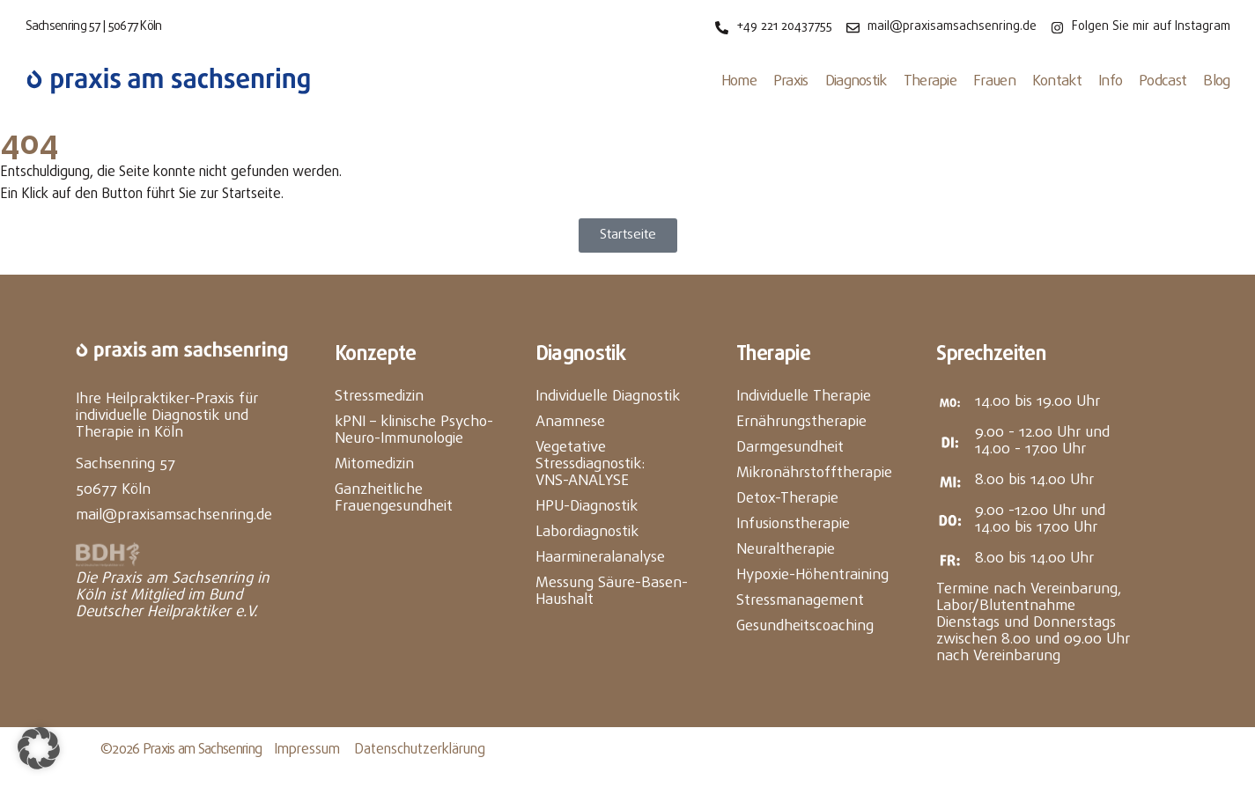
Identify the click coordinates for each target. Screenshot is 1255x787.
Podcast (1162, 81)
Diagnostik (856, 81)
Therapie (930, 81)
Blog (1216, 81)
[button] (39, 748)
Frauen (994, 81)
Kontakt (1057, 81)
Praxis (790, 81)
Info (1110, 81)
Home (739, 81)
